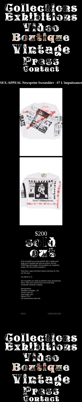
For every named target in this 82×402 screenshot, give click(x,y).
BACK (23, 313)
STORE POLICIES (54, 313)
